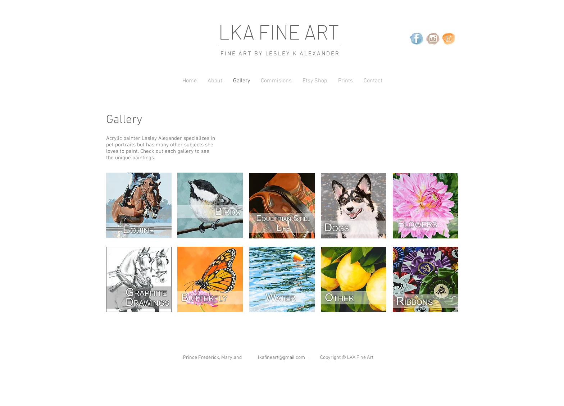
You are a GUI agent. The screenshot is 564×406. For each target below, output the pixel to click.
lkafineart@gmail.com (281, 358)
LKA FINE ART (278, 31)
